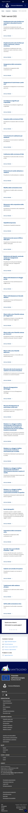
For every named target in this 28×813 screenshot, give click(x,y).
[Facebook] (3, 695)
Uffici (4, 705)
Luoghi (4, 757)
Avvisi (4, 752)
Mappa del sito (4, 810)
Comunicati (5, 750)
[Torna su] (25, 810)
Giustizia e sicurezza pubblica (9, 735)
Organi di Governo (7, 701)
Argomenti (8, 11)
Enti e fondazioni (6, 707)
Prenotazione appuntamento (9, 780)
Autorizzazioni (6, 741)
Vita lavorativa (6, 723)
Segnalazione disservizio (8, 782)
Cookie (2, 809)
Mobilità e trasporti (7, 729)
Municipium (18, 807)
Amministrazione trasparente (9, 792)
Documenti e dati (6, 713)
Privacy (2, 807)
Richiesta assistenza (7, 786)
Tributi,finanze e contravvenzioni (10, 737)
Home (3, 11)
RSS (2, 804)
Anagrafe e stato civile (8, 719)
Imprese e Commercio (7, 725)
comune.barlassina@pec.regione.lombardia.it (13, 772)
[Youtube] (6, 695)
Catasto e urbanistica (7, 727)
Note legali (5, 796)
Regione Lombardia (6, 1)
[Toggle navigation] (2, 5)
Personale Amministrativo (8, 711)
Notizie (4, 748)
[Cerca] (25, 5)
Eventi (4, 759)
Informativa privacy (7, 794)
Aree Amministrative (7, 703)
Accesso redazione (22, 808)
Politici (4, 709)
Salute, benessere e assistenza (9, 739)
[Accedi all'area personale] (23, 1)
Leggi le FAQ (5, 784)
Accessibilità (4, 806)
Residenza (14, 11)
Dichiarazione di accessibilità (9, 798)
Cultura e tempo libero (8, 721)
